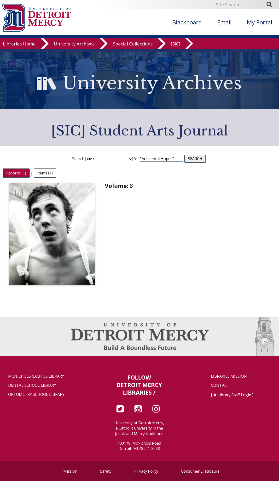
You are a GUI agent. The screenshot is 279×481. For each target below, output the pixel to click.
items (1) (45, 173)
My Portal (259, 22)
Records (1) (16, 173)
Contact (220, 385)
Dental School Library (32, 385)
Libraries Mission (229, 376)
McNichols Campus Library (36, 376)
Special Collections (133, 47)
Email (224, 22)
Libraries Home (19, 47)
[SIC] (175, 47)
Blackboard (187, 22)
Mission (70, 471)
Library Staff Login (234, 394)
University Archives (74, 47)
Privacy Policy (146, 471)
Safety (105, 471)
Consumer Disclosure (200, 471)
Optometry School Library (36, 394)
